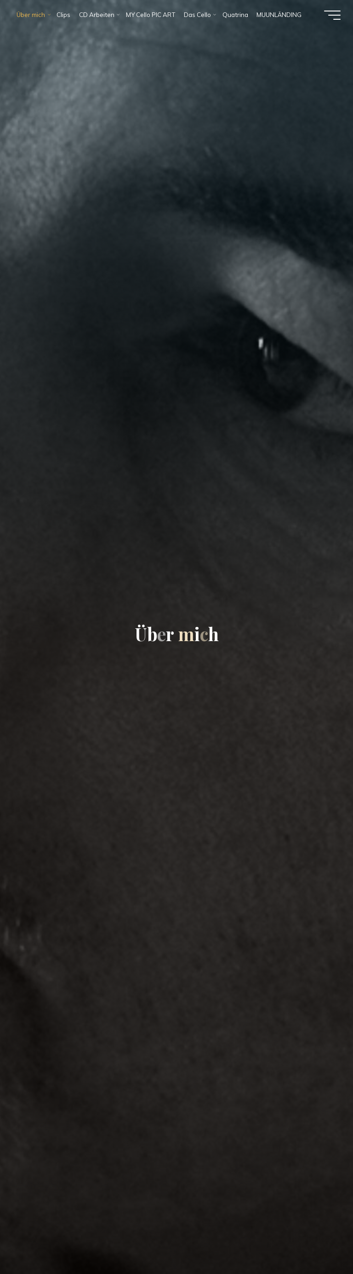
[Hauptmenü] (332, 15)
